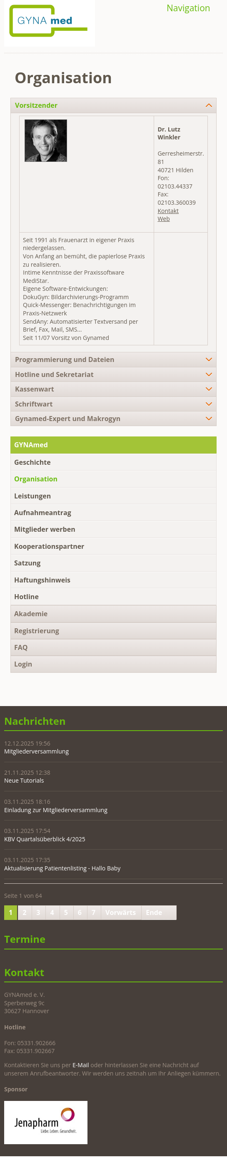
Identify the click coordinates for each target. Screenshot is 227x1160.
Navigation (188, 8)
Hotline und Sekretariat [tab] (54, 374)
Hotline (26, 596)
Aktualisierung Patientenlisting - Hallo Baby (62, 868)
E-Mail (80, 1065)
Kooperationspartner (49, 546)
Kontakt (168, 211)
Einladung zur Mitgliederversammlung (55, 810)
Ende (154, 912)
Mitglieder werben (44, 529)
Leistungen (32, 496)
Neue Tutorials (24, 780)
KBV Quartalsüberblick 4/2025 (44, 839)
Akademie (30, 613)
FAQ (21, 647)
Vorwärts (120, 912)
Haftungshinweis (42, 580)
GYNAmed (31, 444)
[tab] (113, 105)
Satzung (27, 563)
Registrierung (36, 630)
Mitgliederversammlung (36, 751)
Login (23, 664)
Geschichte (32, 462)
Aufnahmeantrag (42, 512)
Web (163, 219)
